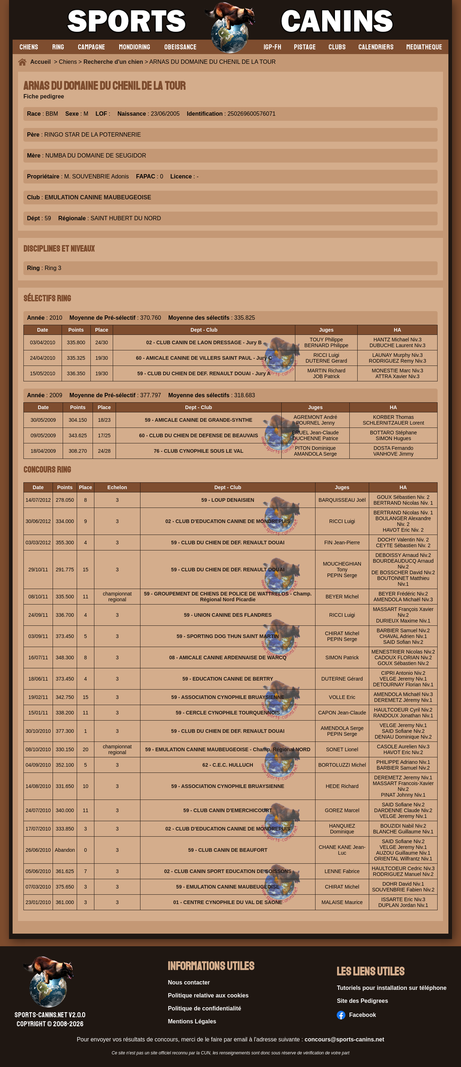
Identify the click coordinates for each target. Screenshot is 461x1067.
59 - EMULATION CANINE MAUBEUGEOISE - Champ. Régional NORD (227, 749)
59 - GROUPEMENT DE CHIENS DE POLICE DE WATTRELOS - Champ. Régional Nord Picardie (228, 596)
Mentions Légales (192, 1021)
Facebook (356, 1015)
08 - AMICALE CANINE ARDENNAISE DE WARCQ (228, 657)
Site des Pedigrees (362, 1001)
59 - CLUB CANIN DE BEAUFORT (227, 850)
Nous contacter (189, 982)
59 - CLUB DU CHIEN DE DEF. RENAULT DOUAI (228, 542)
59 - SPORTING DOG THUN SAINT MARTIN (228, 636)
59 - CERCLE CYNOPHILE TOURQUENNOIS (228, 713)
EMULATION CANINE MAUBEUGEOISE (98, 197)
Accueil (42, 62)
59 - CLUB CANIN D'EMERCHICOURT (227, 810)
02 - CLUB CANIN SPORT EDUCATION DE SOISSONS (228, 871)
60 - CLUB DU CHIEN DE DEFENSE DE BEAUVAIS (198, 435)
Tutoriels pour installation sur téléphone (392, 988)
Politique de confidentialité (204, 1008)
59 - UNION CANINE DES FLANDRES (228, 615)
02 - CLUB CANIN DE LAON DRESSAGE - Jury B (203, 342)
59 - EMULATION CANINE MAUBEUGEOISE (227, 887)
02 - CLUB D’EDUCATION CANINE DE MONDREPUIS (227, 521)
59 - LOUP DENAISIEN (227, 500)
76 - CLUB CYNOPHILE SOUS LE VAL (198, 451)
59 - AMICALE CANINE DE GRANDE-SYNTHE (198, 420)
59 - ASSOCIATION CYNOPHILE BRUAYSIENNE (228, 697)
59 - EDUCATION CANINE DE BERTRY (227, 679)
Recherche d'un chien (113, 62)
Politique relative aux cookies (208, 995)
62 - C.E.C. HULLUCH (227, 765)
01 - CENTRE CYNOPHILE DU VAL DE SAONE (227, 902)
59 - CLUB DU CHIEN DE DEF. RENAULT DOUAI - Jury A (203, 373)
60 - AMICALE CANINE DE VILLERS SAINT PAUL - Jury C (204, 358)
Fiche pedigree (43, 96)
